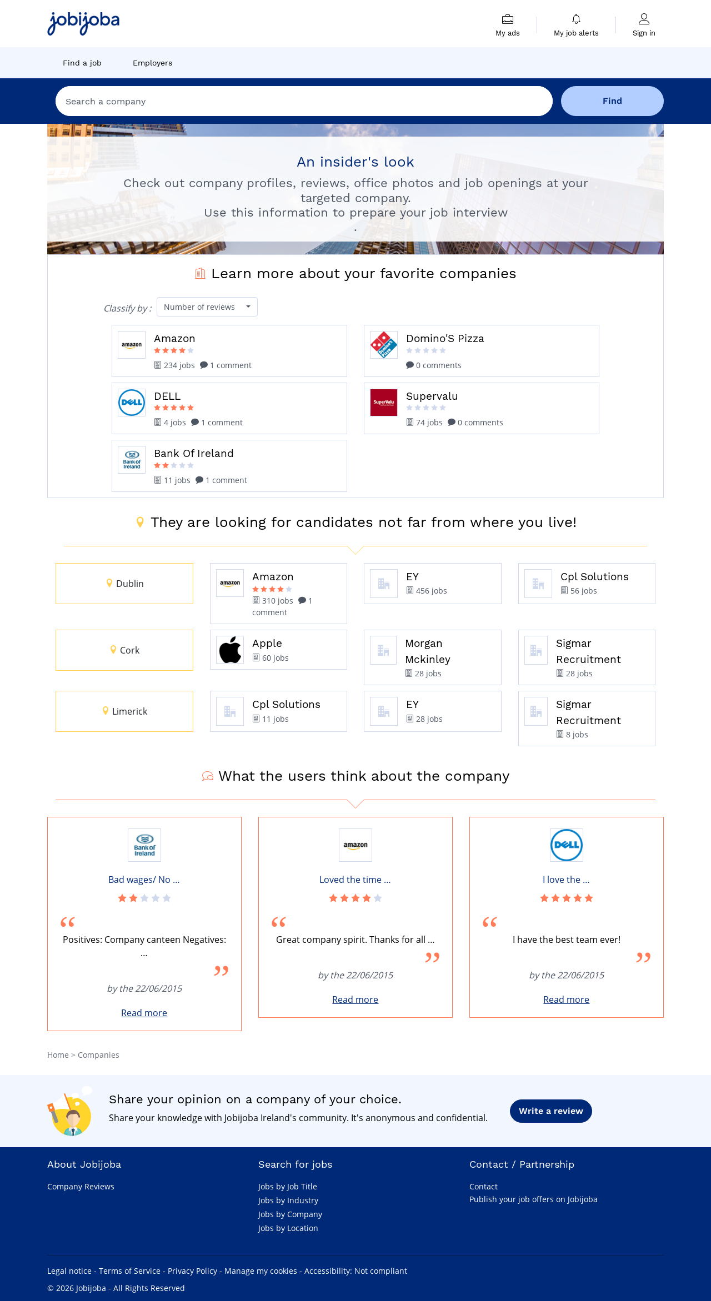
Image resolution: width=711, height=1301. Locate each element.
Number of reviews (200, 307)
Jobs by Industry (288, 1200)
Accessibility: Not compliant (355, 1270)
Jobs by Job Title (287, 1186)
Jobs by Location (288, 1228)
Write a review (551, 1111)
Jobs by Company (290, 1214)
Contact (483, 1186)
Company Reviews (80, 1186)
